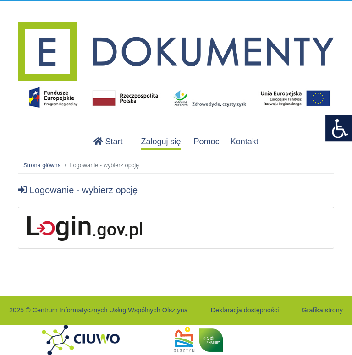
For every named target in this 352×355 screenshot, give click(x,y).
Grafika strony (322, 310)
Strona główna (42, 165)
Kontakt (244, 141)
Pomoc (207, 141)
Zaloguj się (161, 141)
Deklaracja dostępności (245, 310)
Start (108, 141)
